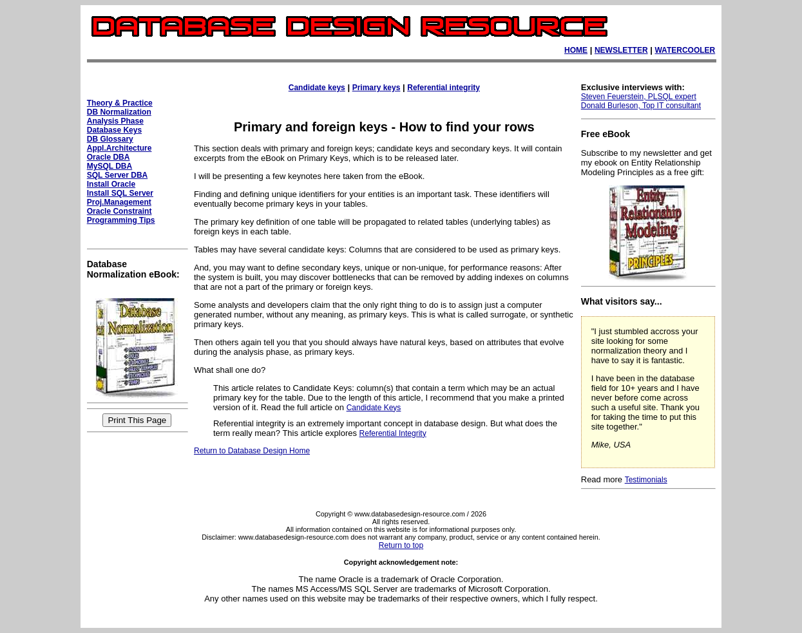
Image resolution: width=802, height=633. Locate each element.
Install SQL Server (120, 193)
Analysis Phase (115, 121)
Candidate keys (317, 87)
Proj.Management (119, 202)
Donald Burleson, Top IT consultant (641, 105)
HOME (575, 50)
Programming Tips (121, 220)
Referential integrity (443, 87)
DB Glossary (110, 139)
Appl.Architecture (119, 148)
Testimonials (646, 479)
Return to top (401, 545)
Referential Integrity (392, 433)
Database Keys (114, 130)
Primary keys (376, 87)
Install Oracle (111, 184)
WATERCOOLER (684, 50)
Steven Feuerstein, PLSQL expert (638, 96)
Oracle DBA (108, 157)
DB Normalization (119, 112)
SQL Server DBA (117, 175)
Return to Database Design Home (252, 450)
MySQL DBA (109, 166)
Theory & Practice (120, 103)
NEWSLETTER (621, 50)
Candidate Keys (374, 407)
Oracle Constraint (119, 211)
